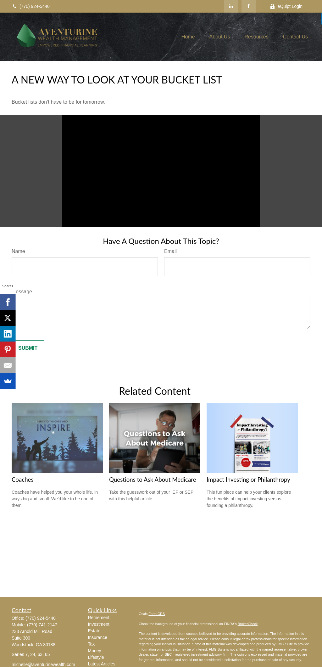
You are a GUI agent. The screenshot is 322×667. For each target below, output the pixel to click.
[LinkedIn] (231, 6)
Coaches (23, 479)
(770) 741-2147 (42, 624)
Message (22, 291)
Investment (98, 624)
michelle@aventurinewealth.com (43, 664)
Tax (91, 644)
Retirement (98, 617)
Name (18, 251)
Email (170, 251)
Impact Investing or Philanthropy (248, 479)
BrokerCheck (248, 624)
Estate (94, 630)
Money (94, 650)
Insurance (97, 637)
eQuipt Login (286, 6)
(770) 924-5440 (31, 6)
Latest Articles (101, 663)
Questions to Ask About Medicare (152, 479)
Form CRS (156, 614)
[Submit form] (28, 348)
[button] (188, 36)
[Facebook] (249, 6)
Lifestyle (96, 657)
